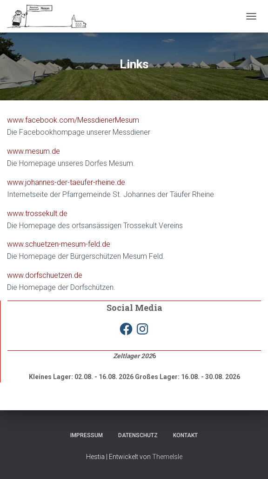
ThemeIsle (167, 456)
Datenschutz (138, 435)
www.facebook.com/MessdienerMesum (73, 120)
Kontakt (185, 435)
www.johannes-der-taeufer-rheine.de (66, 182)
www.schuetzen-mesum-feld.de (58, 244)
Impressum (86, 435)
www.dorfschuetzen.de (44, 275)
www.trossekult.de (37, 213)
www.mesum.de (33, 151)
